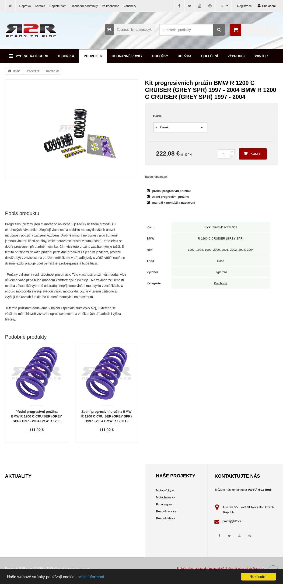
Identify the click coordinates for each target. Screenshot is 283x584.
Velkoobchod (110, 6)
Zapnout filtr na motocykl (128, 29)
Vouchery (130, 6)
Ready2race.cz (166, 511)
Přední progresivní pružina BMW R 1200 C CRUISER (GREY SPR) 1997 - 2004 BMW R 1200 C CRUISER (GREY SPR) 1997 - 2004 (36, 421)
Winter (261, 56)
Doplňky (160, 56)
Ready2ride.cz (165, 518)
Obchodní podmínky (84, 6)
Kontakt (40, 6)
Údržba (185, 56)
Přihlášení (267, 6)
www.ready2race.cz (251, 568)
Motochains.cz (165, 497)
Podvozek (93, 56)
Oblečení (209, 56)
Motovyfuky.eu (165, 490)
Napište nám (57, 6)
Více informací (91, 577)
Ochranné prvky (127, 56)
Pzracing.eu (164, 504)
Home (17, 71)
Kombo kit (52, 71)
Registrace (244, 6)
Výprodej (236, 56)
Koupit (253, 153)
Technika (65, 56)
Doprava (25, 6)
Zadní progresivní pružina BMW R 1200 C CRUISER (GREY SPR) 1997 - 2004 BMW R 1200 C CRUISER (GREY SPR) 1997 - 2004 (106, 421)
